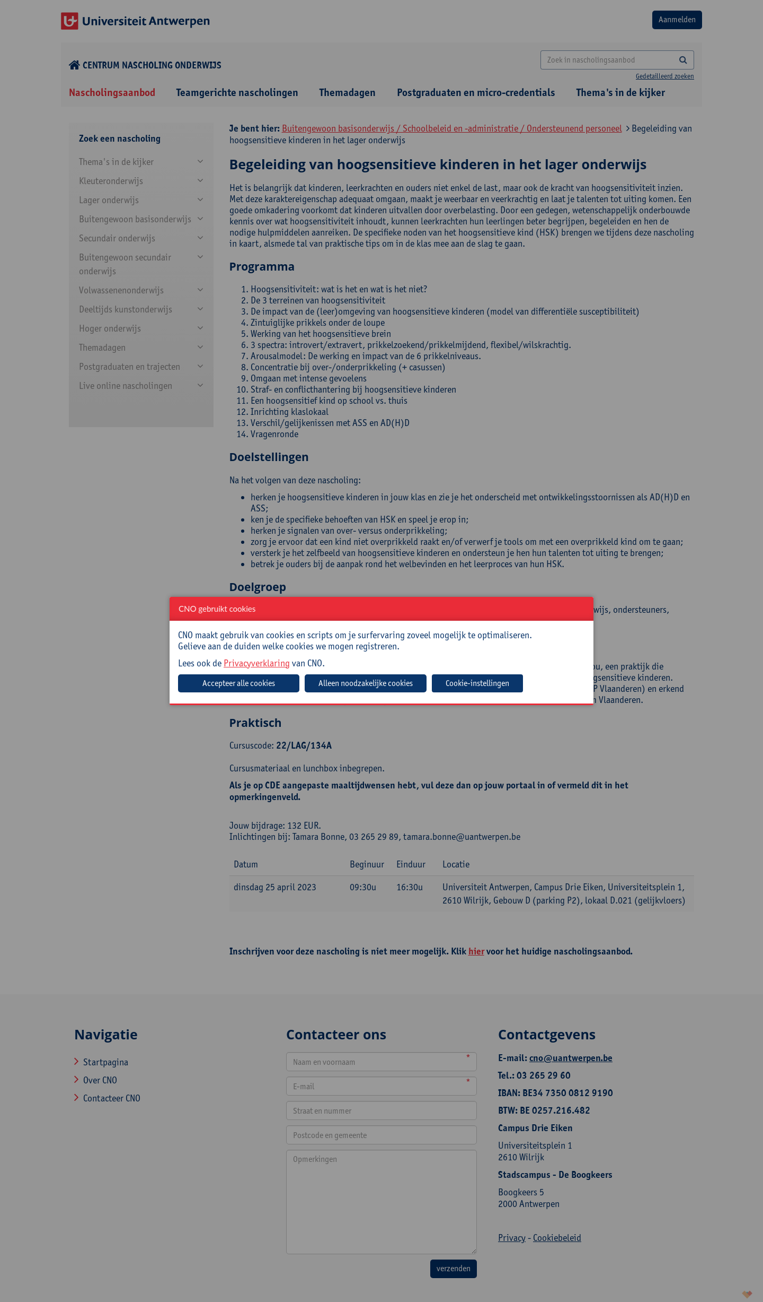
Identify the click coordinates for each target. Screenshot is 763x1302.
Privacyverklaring (257, 663)
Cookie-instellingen (477, 683)
